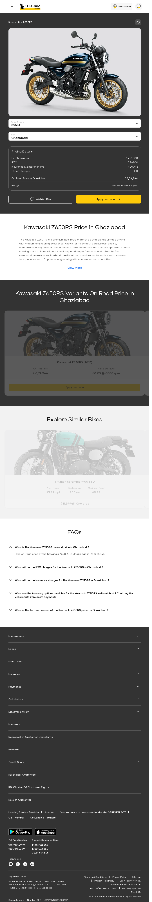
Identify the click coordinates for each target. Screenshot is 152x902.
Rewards (13, 749)
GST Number (16, 817)
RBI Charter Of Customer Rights (28, 787)
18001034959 (16, 845)
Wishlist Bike (41, 199)
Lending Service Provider (23, 812)
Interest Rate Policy (104, 880)
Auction (49, 812)
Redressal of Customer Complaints (30, 736)
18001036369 (16, 848)
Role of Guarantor (19, 799)
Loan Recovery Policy (130, 880)
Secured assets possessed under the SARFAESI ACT (93, 812)
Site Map (136, 877)
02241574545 (40, 852)
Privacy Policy (119, 877)
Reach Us (136, 892)
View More (74, 267)
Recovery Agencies (131, 888)
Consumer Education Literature (125, 884)
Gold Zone (15, 661)
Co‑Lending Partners (43, 817)
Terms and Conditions (95, 877)
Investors (14, 724)
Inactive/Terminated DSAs (103, 888)
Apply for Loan (108, 199)
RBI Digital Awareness (22, 774)
